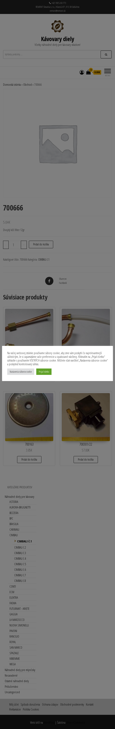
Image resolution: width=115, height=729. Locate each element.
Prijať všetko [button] (44, 371)
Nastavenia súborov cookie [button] (21, 371)
